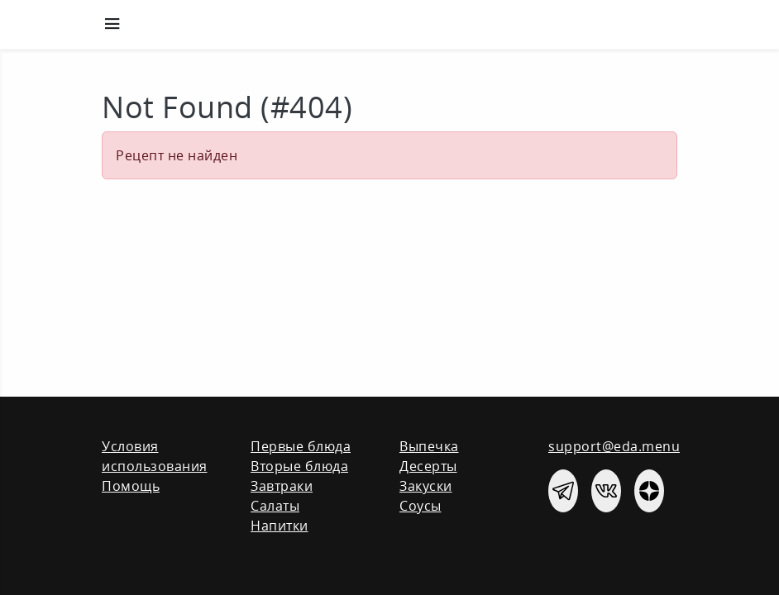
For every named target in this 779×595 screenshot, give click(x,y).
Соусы (420, 506)
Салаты (275, 506)
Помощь (131, 486)
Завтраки (282, 486)
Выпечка (429, 446)
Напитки (279, 525)
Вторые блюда (299, 466)
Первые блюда (301, 446)
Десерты (428, 466)
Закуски (425, 486)
